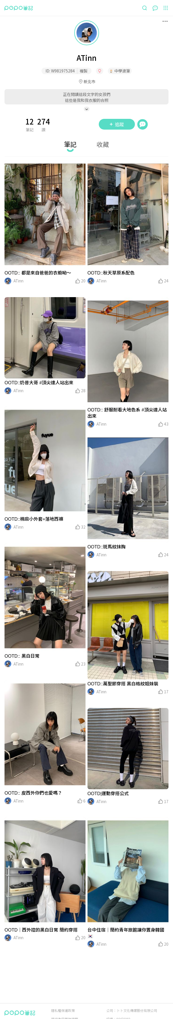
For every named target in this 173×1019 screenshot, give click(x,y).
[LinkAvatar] (8, 281)
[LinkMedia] (45, 214)
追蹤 (117, 124)
